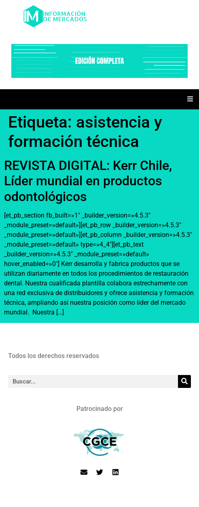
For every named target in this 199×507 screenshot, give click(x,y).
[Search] (184, 381)
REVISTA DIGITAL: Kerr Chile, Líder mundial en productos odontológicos (88, 181)
